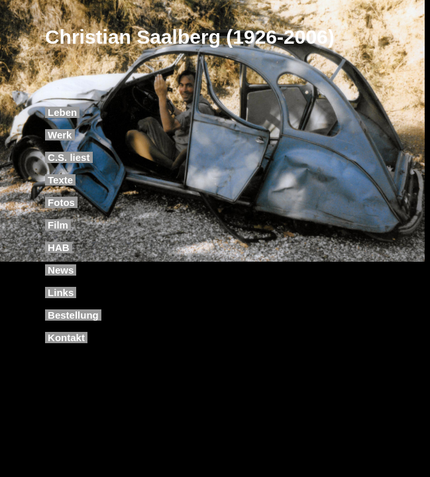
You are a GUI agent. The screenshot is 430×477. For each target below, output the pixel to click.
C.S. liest (69, 157)
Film (58, 225)
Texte (60, 180)
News (61, 270)
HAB (58, 247)
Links (61, 292)
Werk (60, 134)
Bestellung (73, 315)
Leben (62, 112)
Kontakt (66, 337)
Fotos (61, 202)
